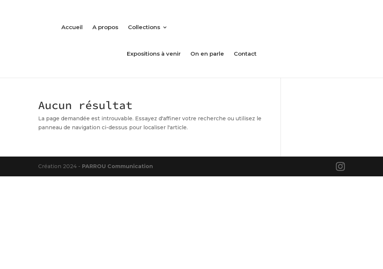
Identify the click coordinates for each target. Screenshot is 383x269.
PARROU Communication (117, 166)
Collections (144, 28)
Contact (245, 54)
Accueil (72, 28)
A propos (105, 28)
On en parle (207, 54)
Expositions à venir (154, 54)
